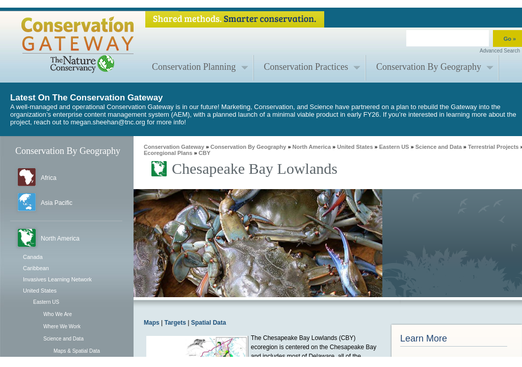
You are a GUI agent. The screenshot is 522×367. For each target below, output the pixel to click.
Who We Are (57, 314)
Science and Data (63, 339)
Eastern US (46, 302)
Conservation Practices (306, 67)
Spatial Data (208, 322)
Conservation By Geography (428, 67)
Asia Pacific (56, 202)
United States (40, 290)
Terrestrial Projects (493, 147)
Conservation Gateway (174, 147)
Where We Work (62, 326)
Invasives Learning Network (57, 279)
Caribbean (36, 268)
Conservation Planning (194, 67)
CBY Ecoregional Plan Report (442, 363)
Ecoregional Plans (168, 153)
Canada (33, 257)
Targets (175, 322)
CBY (205, 153)
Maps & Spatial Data (77, 351)
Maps (152, 322)
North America (60, 238)
